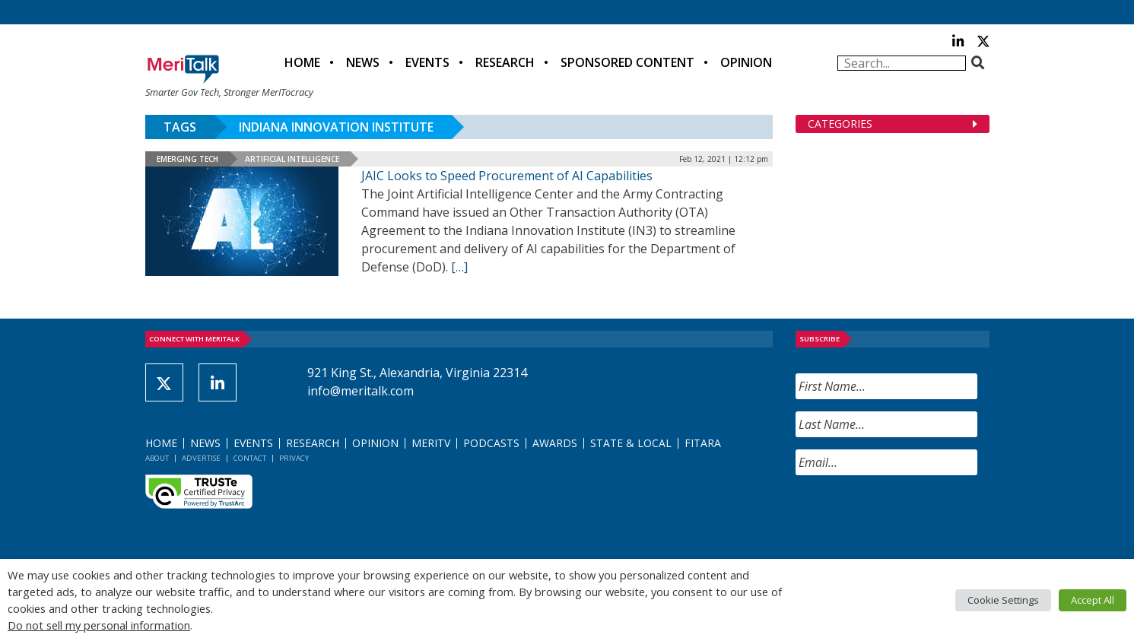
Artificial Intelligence (292, 159)
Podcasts (491, 443)
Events (427, 62)
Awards (554, 443)
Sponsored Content (627, 62)
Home (302, 62)
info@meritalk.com (360, 390)
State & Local (631, 443)
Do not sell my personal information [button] (99, 625)
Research (505, 62)
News (363, 62)
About (157, 458)
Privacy (294, 458)
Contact (249, 458)
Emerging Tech (187, 159)
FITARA (703, 443)
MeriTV (430, 443)
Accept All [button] (1092, 600)
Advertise (201, 458)
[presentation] (911, 517)
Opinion (746, 62)
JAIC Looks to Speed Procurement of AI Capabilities (507, 175)
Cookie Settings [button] (1003, 600)
